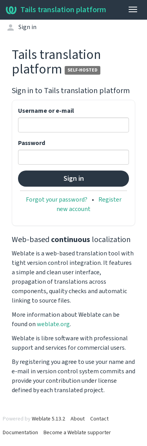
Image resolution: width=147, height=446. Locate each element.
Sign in (27, 27)
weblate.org (53, 324)
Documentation (20, 433)
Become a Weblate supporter (77, 433)
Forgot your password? (56, 199)
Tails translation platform (56, 9)
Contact (99, 419)
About (78, 419)
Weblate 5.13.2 (48, 419)
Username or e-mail (46, 110)
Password (31, 143)
